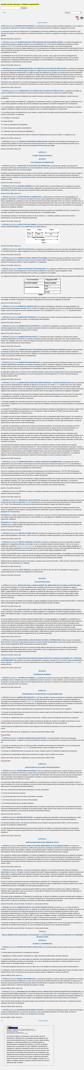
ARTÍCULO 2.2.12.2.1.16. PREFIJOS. (14, 491)
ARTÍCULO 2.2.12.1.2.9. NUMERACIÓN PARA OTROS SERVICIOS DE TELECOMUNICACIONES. (33, 42)
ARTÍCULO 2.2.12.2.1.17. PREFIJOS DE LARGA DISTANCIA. (22, 500)
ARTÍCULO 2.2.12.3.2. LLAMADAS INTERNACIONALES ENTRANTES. (25, 738)
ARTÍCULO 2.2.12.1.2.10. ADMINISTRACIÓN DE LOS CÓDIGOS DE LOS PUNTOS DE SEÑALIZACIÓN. (35, 68)
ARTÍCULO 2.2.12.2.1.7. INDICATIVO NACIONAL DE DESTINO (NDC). (24, 269)
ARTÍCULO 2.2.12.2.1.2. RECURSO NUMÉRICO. (18, 186)
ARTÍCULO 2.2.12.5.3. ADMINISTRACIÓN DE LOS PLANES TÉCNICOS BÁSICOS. (28, 907)
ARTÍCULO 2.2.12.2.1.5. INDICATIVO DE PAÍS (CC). (19, 249)
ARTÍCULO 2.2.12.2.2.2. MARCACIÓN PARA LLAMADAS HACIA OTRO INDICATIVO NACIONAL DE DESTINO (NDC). (39, 609)
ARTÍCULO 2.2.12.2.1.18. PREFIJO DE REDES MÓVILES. (21, 533)
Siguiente (45, 22)
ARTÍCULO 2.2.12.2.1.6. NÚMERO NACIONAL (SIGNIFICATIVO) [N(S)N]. (25, 258)
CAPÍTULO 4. (42, 764)
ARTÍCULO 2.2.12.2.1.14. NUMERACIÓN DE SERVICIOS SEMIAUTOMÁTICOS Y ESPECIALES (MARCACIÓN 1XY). (39, 382)
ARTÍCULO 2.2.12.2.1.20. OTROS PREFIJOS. (17, 570)
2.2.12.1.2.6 (30, 701)
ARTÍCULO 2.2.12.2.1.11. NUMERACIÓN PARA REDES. (20, 337)
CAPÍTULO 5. (42, 839)
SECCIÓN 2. (42, 578)
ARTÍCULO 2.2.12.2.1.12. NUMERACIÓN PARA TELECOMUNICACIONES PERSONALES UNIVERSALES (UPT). (37, 349)
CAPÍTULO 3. (42, 690)
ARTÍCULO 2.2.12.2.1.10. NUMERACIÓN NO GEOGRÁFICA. (21, 326)
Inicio (4, 12)
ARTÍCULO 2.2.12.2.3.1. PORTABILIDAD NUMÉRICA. (19, 678)
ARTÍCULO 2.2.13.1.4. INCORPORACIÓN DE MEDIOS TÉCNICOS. (23, 1010)
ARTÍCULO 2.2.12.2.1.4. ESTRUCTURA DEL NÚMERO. (20, 224)
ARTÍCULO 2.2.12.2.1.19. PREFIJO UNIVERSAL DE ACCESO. (22, 542)
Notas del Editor (5, 735)
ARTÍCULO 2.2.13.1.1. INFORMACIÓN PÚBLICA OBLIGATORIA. (23, 947)
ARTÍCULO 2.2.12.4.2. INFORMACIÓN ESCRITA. (18, 817)
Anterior (40, 22)
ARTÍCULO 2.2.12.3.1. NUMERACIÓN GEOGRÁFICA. (19, 697)
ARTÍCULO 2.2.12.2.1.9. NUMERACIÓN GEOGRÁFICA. (20, 317)
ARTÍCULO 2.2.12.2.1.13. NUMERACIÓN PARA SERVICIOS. (21, 362)
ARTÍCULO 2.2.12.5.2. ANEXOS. (13, 870)
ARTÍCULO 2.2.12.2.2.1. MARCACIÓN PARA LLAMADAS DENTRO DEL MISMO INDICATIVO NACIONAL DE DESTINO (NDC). (42, 585)
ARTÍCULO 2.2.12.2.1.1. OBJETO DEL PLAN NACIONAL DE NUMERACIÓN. (26, 166)
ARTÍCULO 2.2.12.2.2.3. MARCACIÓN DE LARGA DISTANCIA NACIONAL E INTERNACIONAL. (32, 640)
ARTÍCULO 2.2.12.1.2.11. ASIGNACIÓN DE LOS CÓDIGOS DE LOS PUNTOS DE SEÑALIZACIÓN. (33, 91)
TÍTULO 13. (42, 931)
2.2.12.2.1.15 (74, 662)
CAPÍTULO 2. (42, 152)
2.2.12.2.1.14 (64, 310)
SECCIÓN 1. (42, 159)
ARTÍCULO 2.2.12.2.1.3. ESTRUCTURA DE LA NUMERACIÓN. (22, 197)
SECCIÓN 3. (42, 671)
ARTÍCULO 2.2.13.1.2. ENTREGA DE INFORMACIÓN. (19, 979)
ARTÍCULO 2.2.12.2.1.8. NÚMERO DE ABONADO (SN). (20, 306)
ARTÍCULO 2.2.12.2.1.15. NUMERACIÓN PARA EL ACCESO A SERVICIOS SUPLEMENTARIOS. (32, 462)
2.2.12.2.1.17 (20, 546)
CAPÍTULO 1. (42, 940)
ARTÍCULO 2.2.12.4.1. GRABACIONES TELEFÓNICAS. (20, 771)
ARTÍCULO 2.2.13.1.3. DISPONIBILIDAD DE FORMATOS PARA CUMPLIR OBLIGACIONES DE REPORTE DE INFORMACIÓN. (42, 991)
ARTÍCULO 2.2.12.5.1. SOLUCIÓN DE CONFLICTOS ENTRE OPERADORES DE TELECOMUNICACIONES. (36, 846)
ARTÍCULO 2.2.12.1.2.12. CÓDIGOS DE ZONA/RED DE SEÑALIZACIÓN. (25, 141)
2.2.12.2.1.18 (30, 546)
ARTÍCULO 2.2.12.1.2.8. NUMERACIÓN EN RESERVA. (18, 26)
